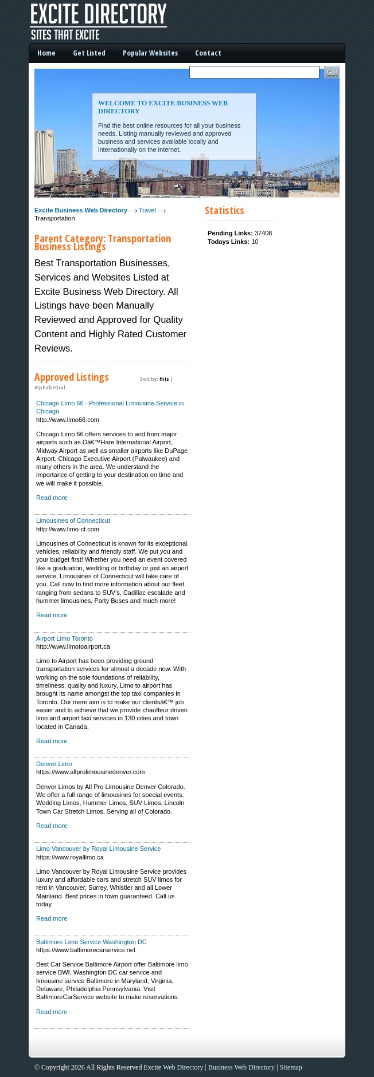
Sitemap (291, 1067)
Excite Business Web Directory (80, 210)
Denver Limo (54, 763)
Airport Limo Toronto (64, 638)
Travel (147, 210)
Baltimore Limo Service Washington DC (91, 941)
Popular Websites (150, 53)
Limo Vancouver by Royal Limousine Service (98, 848)
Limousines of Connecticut (73, 520)
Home (46, 53)
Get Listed (89, 53)
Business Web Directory (241, 1067)
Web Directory (183, 1067)
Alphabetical (49, 387)
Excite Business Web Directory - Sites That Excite (115, 21)
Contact (208, 53)
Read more (51, 497)
